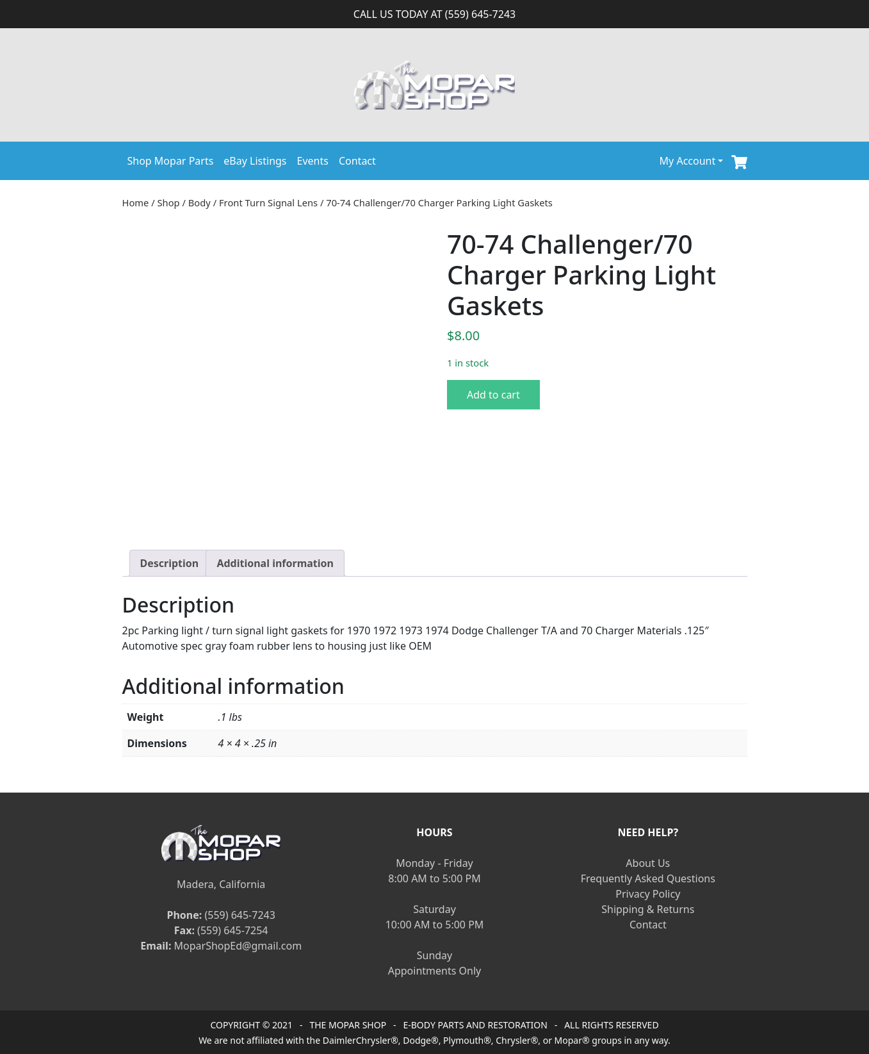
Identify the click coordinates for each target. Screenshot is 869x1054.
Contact (357, 161)
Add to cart (493, 395)
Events (313, 161)
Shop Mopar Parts (170, 161)
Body (199, 202)
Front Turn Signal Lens (268, 202)
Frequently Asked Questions (648, 878)
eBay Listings (254, 161)
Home (135, 202)
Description (169, 563)
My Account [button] (688, 161)
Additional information (275, 563)
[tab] (169, 563)
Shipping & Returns (647, 909)
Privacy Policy (647, 894)
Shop (169, 202)
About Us (648, 863)
